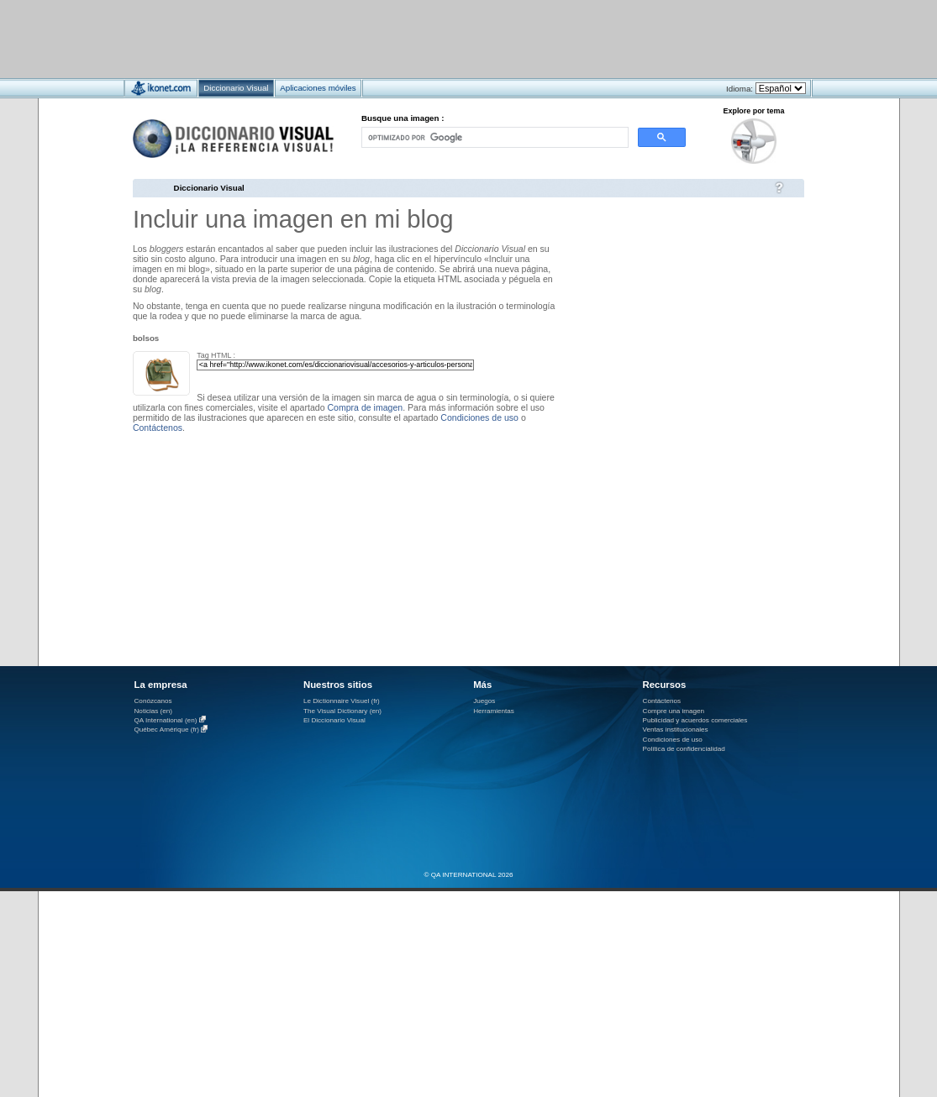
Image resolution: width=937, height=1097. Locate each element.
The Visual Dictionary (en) (342, 711)
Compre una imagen (673, 711)
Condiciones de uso (479, 417)
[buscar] (493, 137)
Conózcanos (153, 701)
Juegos (484, 701)
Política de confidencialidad (684, 749)
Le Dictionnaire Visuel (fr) (341, 701)
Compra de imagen (365, 407)
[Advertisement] (419, 38)
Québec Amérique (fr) (167, 730)
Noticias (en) (153, 711)
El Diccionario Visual (334, 720)
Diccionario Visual (209, 187)
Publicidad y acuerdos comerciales (695, 720)
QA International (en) (165, 720)
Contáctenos (157, 428)
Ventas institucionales (675, 729)
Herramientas (493, 711)
